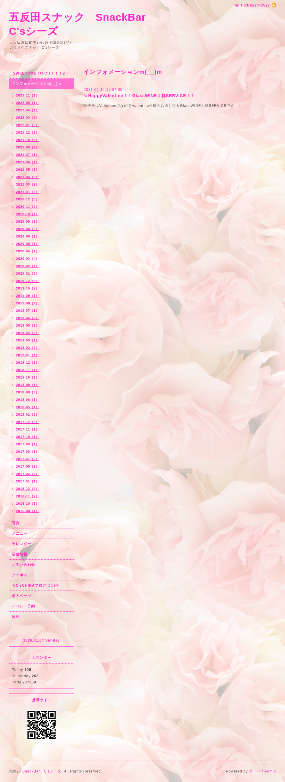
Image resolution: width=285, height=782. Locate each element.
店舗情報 (19, 554)
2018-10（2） (27, 377)
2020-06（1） (27, 236)
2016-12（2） (27, 488)
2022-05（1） (27, 103)
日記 (16, 617)
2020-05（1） (27, 244)
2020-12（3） (27, 199)
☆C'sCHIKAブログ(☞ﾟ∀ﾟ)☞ (35, 585)
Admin (270, 771)
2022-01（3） (27, 125)
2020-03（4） (27, 258)
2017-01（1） (27, 481)
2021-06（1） (27, 162)
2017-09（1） (27, 444)
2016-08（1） (27, 511)
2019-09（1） (27, 295)
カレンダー (21, 544)
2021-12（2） (27, 132)
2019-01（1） (27, 355)
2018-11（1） (27, 370)
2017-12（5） (27, 422)
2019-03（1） (27, 340)
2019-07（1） (27, 310)
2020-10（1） (27, 214)
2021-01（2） (27, 192)
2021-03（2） (27, 184)
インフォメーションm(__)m (36, 84)
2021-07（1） (27, 154)
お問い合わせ (23, 565)
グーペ (255, 771)
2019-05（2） (27, 325)
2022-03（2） (27, 117)
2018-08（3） (27, 392)
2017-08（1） (27, 451)
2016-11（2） (27, 496)
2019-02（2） (27, 347)
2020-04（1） (27, 251)
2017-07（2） (27, 459)
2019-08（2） (27, 303)
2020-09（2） (27, 221)
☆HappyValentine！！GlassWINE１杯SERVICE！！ (139, 95)
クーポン (19, 575)
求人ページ (21, 596)
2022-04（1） (27, 110)
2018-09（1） (27, 385)
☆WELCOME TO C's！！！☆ (39, 73)
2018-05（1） (27, 407)
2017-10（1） (27, 437)
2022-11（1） (27, 95)
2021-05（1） (27, 169)
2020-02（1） (27, 266)
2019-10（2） (27, 288)
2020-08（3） (27, 229)
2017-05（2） (27, 466)
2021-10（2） (27, 140)
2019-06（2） (27, 318)
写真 (16, 523)
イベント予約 (23, 606)
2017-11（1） (27, 429)
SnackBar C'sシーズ (41, 771)
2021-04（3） (27, 177)
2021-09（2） (27, 147)
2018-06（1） (27, 399)
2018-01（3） (27, 414)
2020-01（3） (27, 273)
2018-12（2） (27, 362)
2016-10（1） (27, 503)
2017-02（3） (27, 474)
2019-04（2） (27, 333)
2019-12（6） (27, 281)
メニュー (19, 533)
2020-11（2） (27, 206)
